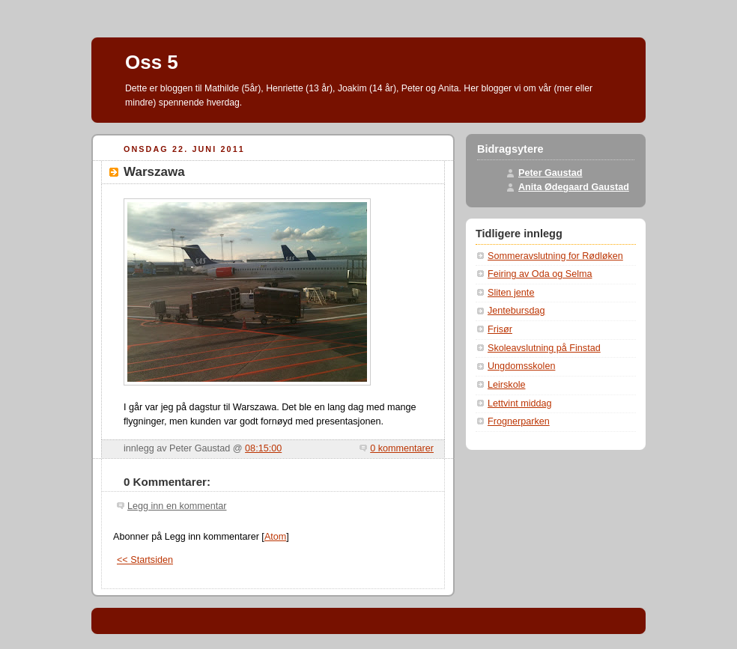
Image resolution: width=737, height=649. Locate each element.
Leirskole (506, 385)
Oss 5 (151, 62)
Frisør (500, 329)
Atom (275, 536)
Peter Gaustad (550, 173)
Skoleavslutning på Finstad (544, 348)
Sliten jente (511, 292)
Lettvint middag (520, 403)
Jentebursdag (516, 310)
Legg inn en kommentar (176, 506)
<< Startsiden (145, 560)
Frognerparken (519, 421)
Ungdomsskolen (521, 366)
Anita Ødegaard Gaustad (573, 187)
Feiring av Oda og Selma (540, 274)
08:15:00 (263, 448)
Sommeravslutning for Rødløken (555, 256)
